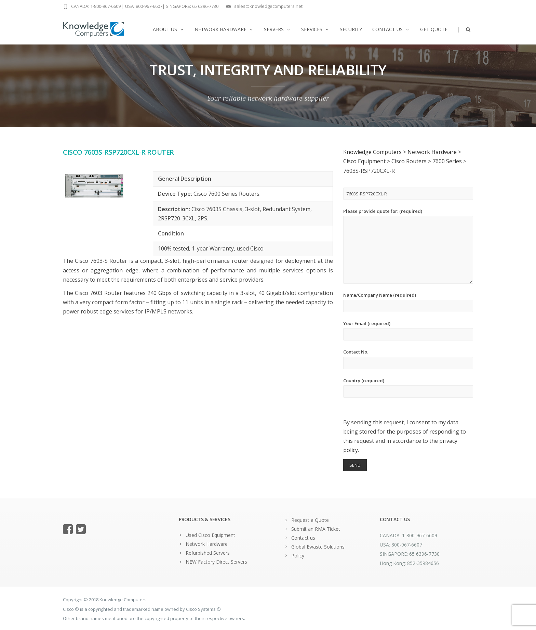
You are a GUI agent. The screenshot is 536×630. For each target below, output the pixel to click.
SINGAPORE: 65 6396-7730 (192, 6)
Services (315, 29)
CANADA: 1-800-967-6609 (96, 6)
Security (351, 29)
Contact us (391, 29)
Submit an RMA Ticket (315, 529)
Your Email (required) (408, 330)
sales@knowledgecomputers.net (268, 6)
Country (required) (408, 387)
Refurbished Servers (208, 553)
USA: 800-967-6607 (143, 6)
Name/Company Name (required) (408, 302)
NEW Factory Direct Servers (216, 561)
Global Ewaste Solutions (318, 546)
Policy (297, 555)
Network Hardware (224, 29)
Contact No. (408, 359)
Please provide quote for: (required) (408, 246)
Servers (277, 29)
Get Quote (433, 29)
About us (168, 29)
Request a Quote (310, 520)
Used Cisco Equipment (210, 535)
